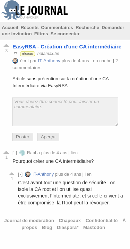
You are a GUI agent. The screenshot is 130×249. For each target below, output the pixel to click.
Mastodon (94, 227)
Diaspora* (67, 227)
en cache (102, 60)
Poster (22, 136)
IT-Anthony (49, 60)
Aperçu (48, 136)
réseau (27, 54)
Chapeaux (70, 220)
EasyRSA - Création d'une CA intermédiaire (66, 46)
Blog (47, 227)
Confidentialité (102, 220)
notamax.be (48, 53)
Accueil (10, 27)
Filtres (41, 33)
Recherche (87, 27)
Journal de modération (29, 220)
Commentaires (57, 27)
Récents (29, 27)
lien (74, 152)
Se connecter (65, 33)
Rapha (33, 152)
